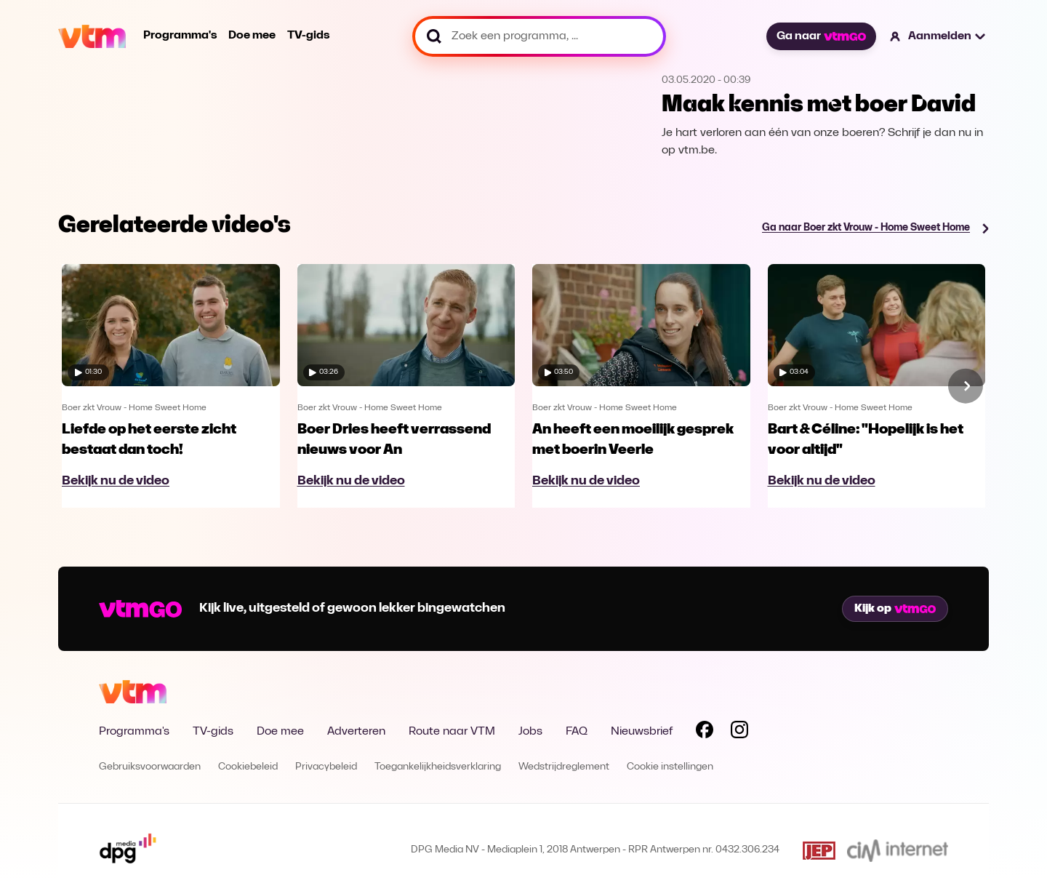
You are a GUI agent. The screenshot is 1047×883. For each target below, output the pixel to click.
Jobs (530, 732)
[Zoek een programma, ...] (539, 36)
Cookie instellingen (670, 767)
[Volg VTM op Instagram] (739, 732)
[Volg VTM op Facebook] (704, 732)
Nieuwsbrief (642, 732)
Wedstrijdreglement (563, 767)
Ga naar (821, 36)
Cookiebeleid (248, 767)
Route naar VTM (452, 732)
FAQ (576, 732)
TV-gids (308, 35)
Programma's (180, 35)
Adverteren (356, 732)
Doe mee (252, 35)
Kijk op (895, 609)
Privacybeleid (326, 767)
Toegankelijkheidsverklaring (437, 767)
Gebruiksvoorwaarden (150, 767)
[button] (938, 36)
